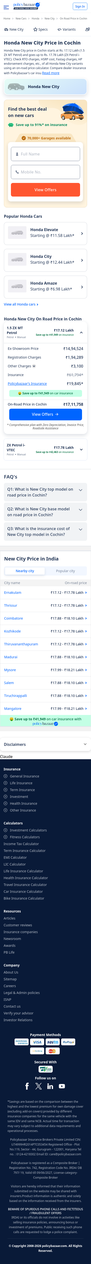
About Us (11, 972)
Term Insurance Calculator (25, 850)
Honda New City (43, 86)
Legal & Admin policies (22, 992)
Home (6, 18)
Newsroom (12, 938)
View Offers (42, 414)
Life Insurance (21, 783)
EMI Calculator (15, 857)
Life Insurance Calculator (23, 871)
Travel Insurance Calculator (25, 884)
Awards (10, 945)
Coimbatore (13, 618)
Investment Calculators (28, 830)
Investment (19, 796)
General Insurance (24, 776)
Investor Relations (18, 1020)
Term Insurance (22, 789)
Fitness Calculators (25, 837)
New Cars (21, 18)
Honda (35, 18)
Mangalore (12, 708)
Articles (9, 918)
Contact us (12, 1006)
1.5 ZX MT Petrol (15, 330)
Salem (9, 682)
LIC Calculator (15, 864)
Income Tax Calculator (21, 843)
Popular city (65, 571)
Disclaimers (15, 744)
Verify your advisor (18, 1013)
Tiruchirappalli (15, 695)
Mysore (10, 670)
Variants (66, 29)
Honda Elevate (44, 229)
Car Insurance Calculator (23, 891)
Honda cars (26, 304)
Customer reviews (18, 925)
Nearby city (25, 571)
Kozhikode (12, 631)
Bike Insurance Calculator (24, 898)
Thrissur (10, 605)
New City (50, 18)
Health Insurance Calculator (26, 878)
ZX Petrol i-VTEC (16, 447)
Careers (10, 986)
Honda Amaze (43, 283)
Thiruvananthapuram (21, 644)
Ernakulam (12, 592)
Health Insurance (23, 803)
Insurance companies (21, 932)
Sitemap (10, 979)
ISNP (7, 999)
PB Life (9, 952)
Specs (40, 29)
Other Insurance (23, 810)
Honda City (41, 256)
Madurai (10, 657)
